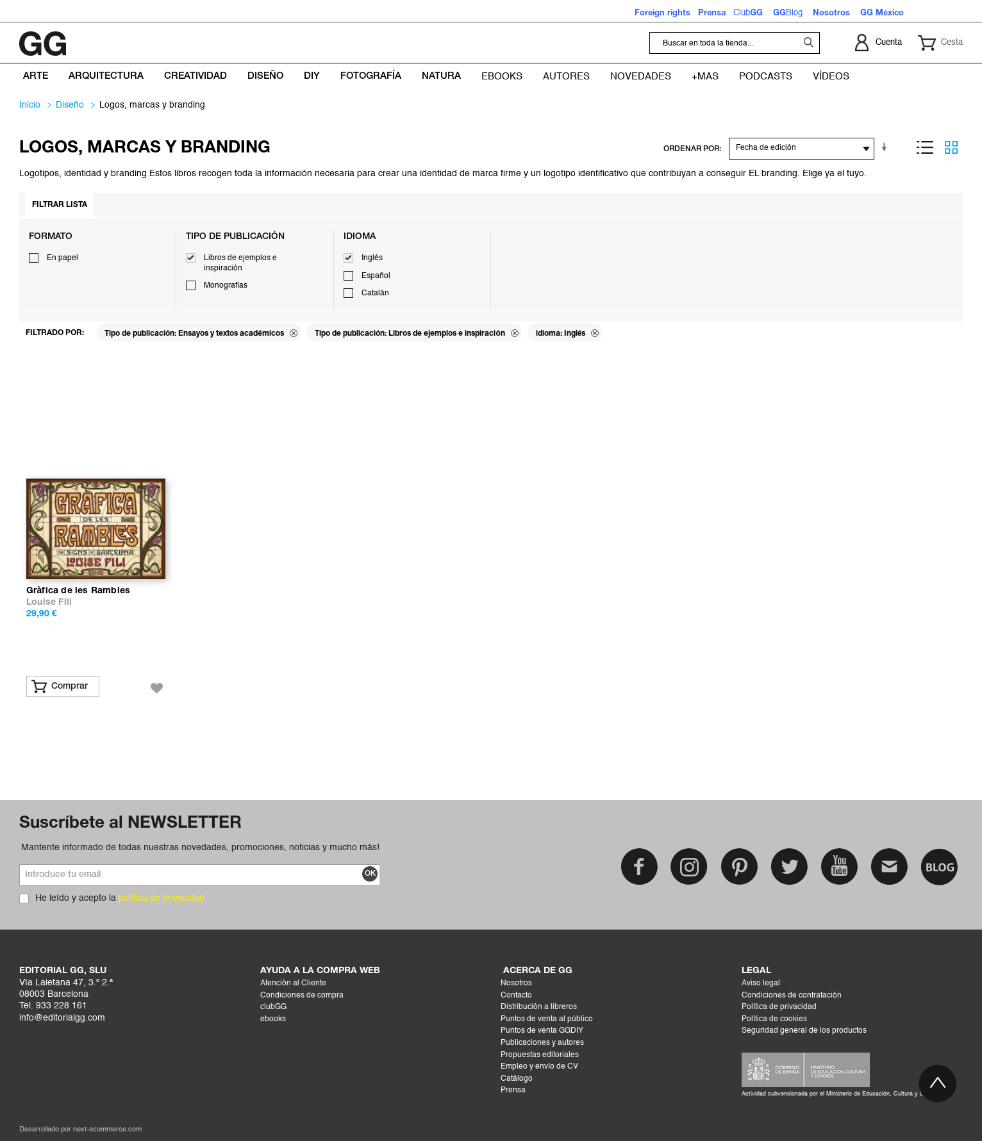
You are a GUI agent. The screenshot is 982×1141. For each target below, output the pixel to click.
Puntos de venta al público (547, 1019)
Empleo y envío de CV (539, 1067)
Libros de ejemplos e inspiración (240, 263)
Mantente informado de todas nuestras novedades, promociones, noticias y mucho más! (200, 847)
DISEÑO (70, 105)
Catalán (375, 293)
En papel (62, 258)
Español (376, 276)
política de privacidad (161, 898)
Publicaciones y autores (542, 1043)
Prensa (513, 1090)
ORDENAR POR (691, 148)
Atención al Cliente (293, 983)
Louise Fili (49, 602)
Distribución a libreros (539, 1007)
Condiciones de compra (302, 995)
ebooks (273, 1019)
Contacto (516, 995)
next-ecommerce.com (107, 1129)
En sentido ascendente (886, 147)
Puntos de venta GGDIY (542, 1031)
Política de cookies (774, 1019)
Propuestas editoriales (540, 1055)
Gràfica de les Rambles (78, 591)
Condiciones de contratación (792, 995)
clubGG (273, 1007)
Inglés (372, 258)
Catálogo (517, 1079)
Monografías (225, 286)
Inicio (29, 105)
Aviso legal (761, 983)
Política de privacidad (779, 1007)
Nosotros (516, 983)
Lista (925, 147)
